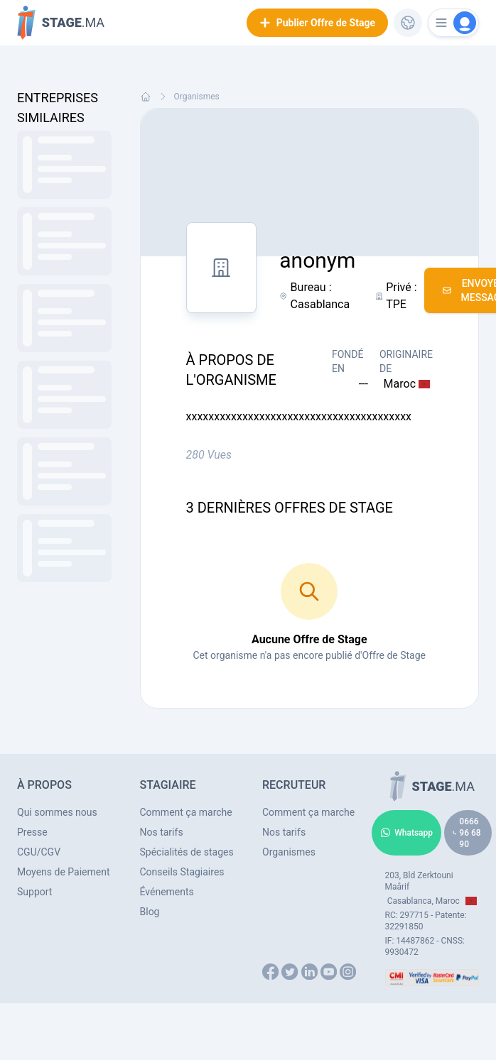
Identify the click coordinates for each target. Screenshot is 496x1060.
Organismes (197, 97)
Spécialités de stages (187, 852)
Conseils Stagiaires (182, 872)
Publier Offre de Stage (317, 22)
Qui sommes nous (57, 812)
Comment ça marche (186, 812)
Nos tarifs (161, 832)
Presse (32, 832)
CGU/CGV (38, 852)
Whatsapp (406, 832)
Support (34, 891)
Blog (150, 911)
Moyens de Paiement (63, 872)
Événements (167, 891)
